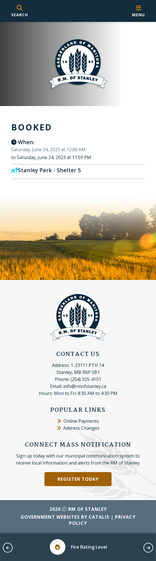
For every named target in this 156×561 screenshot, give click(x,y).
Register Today (78, 479)
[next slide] (148, 548)
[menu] (138, 11)
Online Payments (78, 421)
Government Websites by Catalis (65, 517)
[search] (19, 11)
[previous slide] (8, 548)
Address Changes (78, 428)
